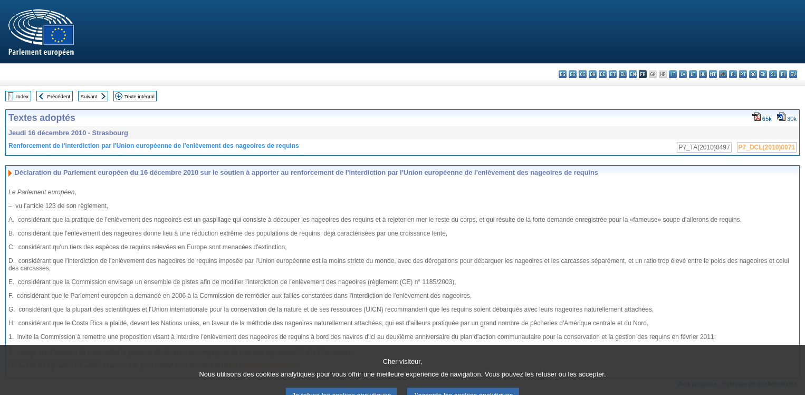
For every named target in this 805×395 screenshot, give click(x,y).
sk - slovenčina (763, 74)
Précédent (59, 96)
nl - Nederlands (723, 74)
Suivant (89, 96)
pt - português (743, 74)
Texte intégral (139, 96)
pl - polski (733, 74)
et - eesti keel (613, 74)
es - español (573, 74)
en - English (633, 74)
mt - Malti (713, 74)
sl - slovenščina (773, 74)
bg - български (563, 74)
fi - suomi (783, 74)
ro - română (753, 74)
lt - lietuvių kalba (693, 74)
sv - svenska (793, 74)
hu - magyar (703, 74)
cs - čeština (583, 74)
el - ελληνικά (623, 74)
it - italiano (673, 74)
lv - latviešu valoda (683, 74)
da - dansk (593, 74)
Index (22, 96)
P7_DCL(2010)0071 (767, 147)
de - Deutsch (603, 74)
